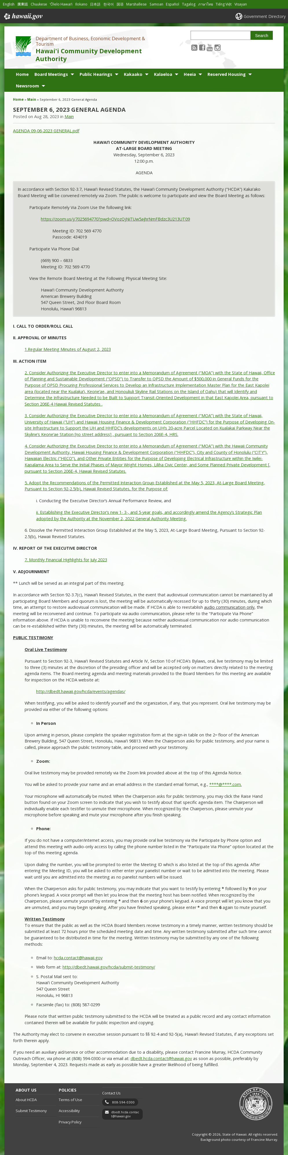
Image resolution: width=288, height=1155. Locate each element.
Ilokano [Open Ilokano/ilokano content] (81, 4)
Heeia (190, 74)
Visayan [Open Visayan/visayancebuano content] (240, 4)
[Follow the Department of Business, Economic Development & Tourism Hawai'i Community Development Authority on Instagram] (217, 47)
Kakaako (133, 74)
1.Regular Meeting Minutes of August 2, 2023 (68, 349)
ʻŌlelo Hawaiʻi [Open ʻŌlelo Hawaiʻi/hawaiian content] (61, 4)
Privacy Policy (70, 1122)
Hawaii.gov (23, 16)
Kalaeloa (163, 74)
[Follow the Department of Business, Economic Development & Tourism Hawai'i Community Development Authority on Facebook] (202, 47)
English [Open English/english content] (8, 4)
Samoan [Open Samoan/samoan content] (156, 4)
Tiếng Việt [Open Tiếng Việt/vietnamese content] (224, 4)
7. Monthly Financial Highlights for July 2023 (66, 559)
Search (261, 35)
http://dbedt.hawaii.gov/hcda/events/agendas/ (80, 691)
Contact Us (111, 1093)
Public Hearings (96, 74)
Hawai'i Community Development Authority (89, 55)
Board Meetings (51, 74)
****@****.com (225, 784)
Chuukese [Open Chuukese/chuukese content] (39, 4)
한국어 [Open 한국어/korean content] (108, 4)
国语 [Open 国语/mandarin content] (120, 4)
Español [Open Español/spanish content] (172, 4)
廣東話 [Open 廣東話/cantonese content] (22, 4)
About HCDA (26, 1099)
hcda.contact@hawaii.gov (78, 957)
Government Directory (265, 16)
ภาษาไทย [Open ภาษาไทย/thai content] (205, 4)
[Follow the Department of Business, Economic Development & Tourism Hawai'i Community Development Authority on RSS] (194, 47)
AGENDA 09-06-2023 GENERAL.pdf (46, 130)
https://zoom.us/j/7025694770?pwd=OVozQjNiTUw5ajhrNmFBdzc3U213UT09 (115, 219)
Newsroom (27, 86)
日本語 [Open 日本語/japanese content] (95, 4)
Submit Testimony (31, 1110)
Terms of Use (70, 1099)
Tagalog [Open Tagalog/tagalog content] (188, 4)
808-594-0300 (123, 1102)
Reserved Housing (227, 74)
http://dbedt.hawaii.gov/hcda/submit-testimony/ (109, 967)
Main (31, 99)
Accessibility (69, 1110)
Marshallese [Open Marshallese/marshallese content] (136, 4)
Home (22, 74)
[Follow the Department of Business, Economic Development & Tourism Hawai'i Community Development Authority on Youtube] (210, 47)
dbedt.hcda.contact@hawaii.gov (125, 1114)
